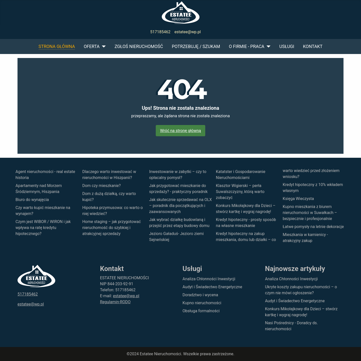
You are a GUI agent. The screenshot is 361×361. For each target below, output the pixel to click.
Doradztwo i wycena (200, 294)
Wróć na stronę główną (180, 130)
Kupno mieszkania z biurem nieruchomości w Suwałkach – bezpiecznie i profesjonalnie (310, 212)
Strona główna (56, 46)
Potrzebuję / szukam (196, 46)
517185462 (160, 32)
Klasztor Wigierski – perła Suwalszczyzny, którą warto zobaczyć (240, 191)
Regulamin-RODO (115, 302)
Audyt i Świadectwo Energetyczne (212, 286)
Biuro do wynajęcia (32, 199)
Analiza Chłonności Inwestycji (208, 278)
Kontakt (312, 46)
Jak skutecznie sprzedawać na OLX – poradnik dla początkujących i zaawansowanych (180, 205)
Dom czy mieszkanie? (101, 185)
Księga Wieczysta (298, 198)
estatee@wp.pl (187, 32)
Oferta (92, 46)
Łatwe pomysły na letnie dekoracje (313, 226)
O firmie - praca (246, 46)
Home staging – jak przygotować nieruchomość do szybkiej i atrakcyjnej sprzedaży (111, 227)
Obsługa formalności (201, 310)
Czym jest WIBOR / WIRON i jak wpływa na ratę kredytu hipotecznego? (43, 227)
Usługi (286, 46)
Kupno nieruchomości (201, 302)
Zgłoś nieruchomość (138, 46)
